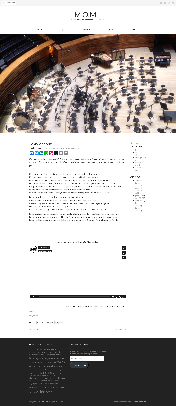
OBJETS (63, 30)
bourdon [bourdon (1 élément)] (57, 349)
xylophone (59, 322)
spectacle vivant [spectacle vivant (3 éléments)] (41, 383)
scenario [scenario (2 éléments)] (45, 378)
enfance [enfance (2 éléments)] (59, 355)
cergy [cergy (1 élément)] (37, 352)
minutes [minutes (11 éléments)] (50, 366)
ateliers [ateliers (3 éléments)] (39, 349)
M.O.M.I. (88, 14)
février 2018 (137, 204)
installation (139, 167)
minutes (40, 322)
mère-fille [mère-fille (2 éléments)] (38, 373)
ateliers (138, 170)
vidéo (137, 160)
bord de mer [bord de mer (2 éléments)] (49, 349)
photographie (140, 157)
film (136, 150)
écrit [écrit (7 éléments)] (49, 392)
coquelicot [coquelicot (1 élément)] (51, 352)
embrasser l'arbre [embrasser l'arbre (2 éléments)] (48, 355)
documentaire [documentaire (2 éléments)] (35, 355)
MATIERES (88, 30)
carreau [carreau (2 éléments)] (32, 352)
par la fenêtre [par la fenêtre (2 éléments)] (42, 376)
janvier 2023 (137, 184)
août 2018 (139, 193)
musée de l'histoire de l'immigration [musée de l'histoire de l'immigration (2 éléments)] (51, 370)
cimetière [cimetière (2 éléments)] (43, 352)
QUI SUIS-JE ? (136, 30)
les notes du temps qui (65, 148)
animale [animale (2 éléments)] (32, 349)
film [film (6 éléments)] (31, 358)
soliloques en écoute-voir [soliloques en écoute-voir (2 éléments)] (49, 381)
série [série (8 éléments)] (44, 387)
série (137, 155)
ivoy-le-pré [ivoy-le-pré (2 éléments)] (52, 362)
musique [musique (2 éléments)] (32, 370)
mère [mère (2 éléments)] (31, 373)
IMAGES (113, 30)
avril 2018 (139, 198)
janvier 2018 (137, 209)
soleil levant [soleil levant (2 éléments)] (34, 381)
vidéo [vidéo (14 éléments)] (40, 391)
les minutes (52, 148)
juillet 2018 (139, 195)
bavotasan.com (140, 402)
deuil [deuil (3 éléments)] (57, 352)
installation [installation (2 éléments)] (42, 362)
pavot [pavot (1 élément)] (50, 376)
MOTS (40, 30)
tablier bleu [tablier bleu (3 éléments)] (53, 387)
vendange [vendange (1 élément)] (32, 392)
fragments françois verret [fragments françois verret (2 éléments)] (44, 358)
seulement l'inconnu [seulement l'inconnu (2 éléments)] (57, 378)
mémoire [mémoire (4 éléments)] (47, 372)
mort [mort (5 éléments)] (60, 366)
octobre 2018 (138, 189)
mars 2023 (139, 180)
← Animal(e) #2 (35, 329)
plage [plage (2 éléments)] (31, 378)
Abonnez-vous (79, 365)
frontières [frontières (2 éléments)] (60, 358)
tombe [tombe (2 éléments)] (62, 387)
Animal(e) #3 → (120, 329)
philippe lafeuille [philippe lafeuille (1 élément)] (57, 376)
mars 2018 (139, 200)
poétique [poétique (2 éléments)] (38, 378)
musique (49, 322)
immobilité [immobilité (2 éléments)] (33, 362)
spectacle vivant (139, 163)
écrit (137, 152)
